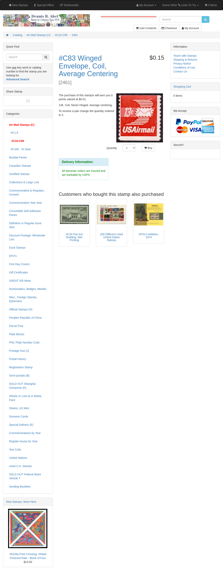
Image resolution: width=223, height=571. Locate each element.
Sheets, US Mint (19, 408)
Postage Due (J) (19, 350)
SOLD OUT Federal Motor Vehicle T (25, 476)
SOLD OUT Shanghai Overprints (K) (22, 385)
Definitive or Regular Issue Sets (25, 225)
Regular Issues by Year (23, 441)
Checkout (169, 28)
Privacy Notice (182, 63)
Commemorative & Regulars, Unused (27, 192)
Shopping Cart (182, 86)
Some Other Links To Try (180, 5)
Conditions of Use (184, 67)
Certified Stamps (19, 174)
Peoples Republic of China (25, 317)
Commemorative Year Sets (25, 202)
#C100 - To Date (20, 149)
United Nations (18, 457)
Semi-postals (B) (19, 375)
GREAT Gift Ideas (20, 280)
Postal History (17, 359)
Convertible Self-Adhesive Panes (25, 213)
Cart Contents (146, 28)
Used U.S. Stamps (20, 466)
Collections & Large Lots (24, 182)
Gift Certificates (18, 272)
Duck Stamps (17, 247)
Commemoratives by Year (25, 433)
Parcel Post (16, 326)
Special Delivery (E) (21, 424)
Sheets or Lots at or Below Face (25, 398)
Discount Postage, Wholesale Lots (27, 237)
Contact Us (180, 71)
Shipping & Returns (185, 59)
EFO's (13, 255)
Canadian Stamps (20, 165)
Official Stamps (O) (20, 309)
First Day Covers (19, 264)
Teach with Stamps (185, 55)
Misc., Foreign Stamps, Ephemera (23, 299)
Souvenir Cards (18, 416)
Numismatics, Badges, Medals (27, 289)
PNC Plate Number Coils (24, 342)
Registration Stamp (21, 367)
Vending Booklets (19, 486)
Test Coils (15, 449)
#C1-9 (13, 132)
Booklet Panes (18, 157)
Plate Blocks (16, 334)
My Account (190, 28)
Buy (148, 147)
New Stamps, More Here (21, 501)
